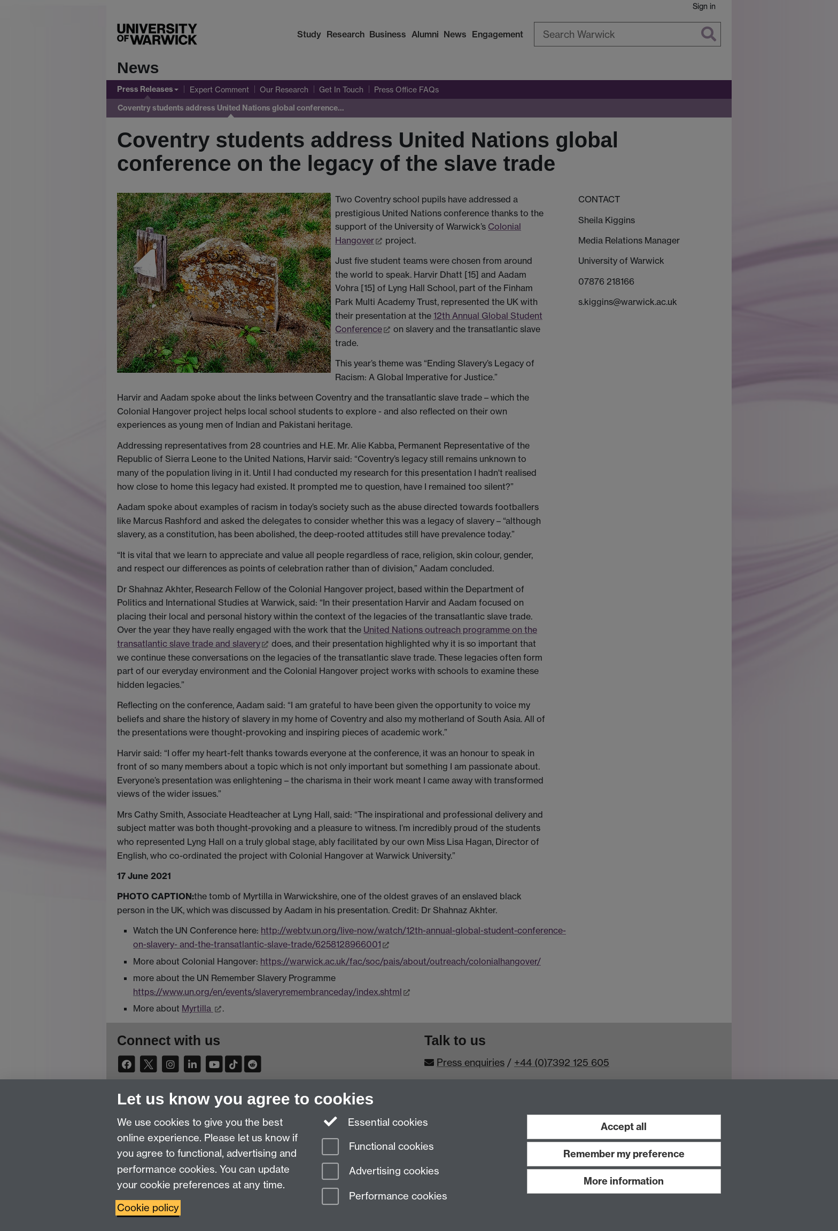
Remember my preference (624, 1154)
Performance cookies (384, 1197)
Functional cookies (378, 1147)
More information (624, 1181)
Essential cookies (375, 1121)
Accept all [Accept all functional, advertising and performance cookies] (624, 1126)
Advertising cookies (380, 1172)
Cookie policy (148, 1208)
